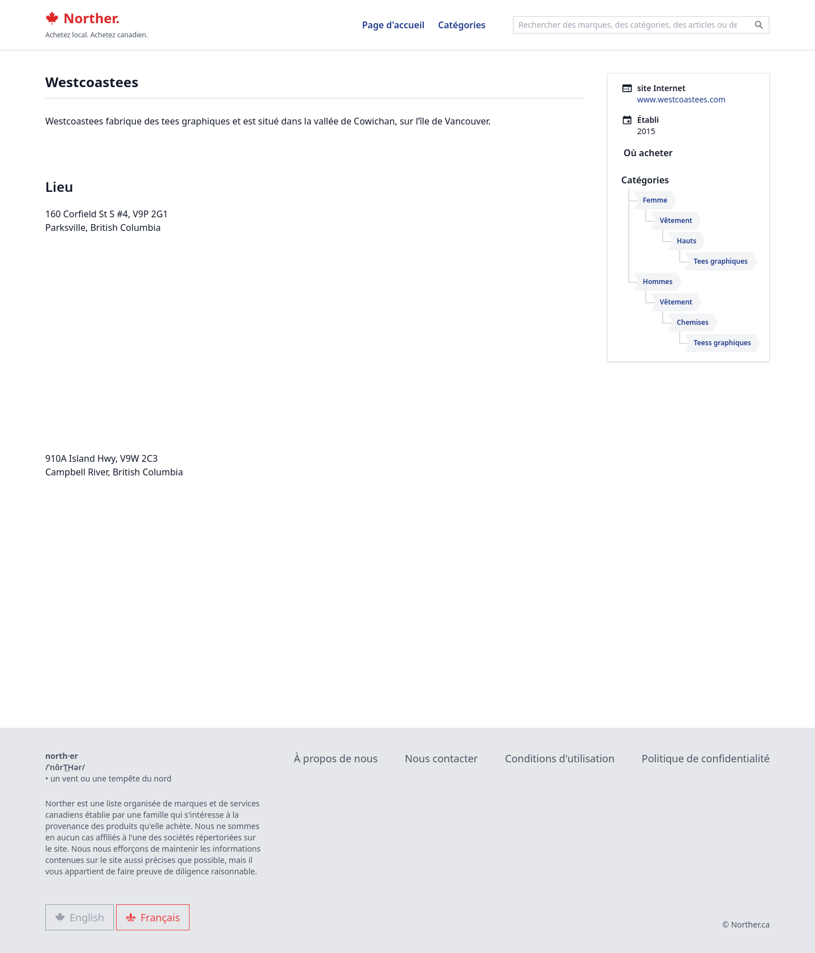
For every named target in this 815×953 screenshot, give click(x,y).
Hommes (657, 281)
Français (153, 917)
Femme (655, 200)
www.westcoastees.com (681, 99)
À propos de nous (336, 758)
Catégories (462, 25)
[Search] (759, 25)
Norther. (82, 18)
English (79, 917)
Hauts (687, 241)
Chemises (693, 322)
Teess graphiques (722, 342)
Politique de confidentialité (706, 758)
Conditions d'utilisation (560, 758)
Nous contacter (441, 758)
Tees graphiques (721, 261)
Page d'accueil (393, 25)
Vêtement (676, 220)
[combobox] (641, 25)
